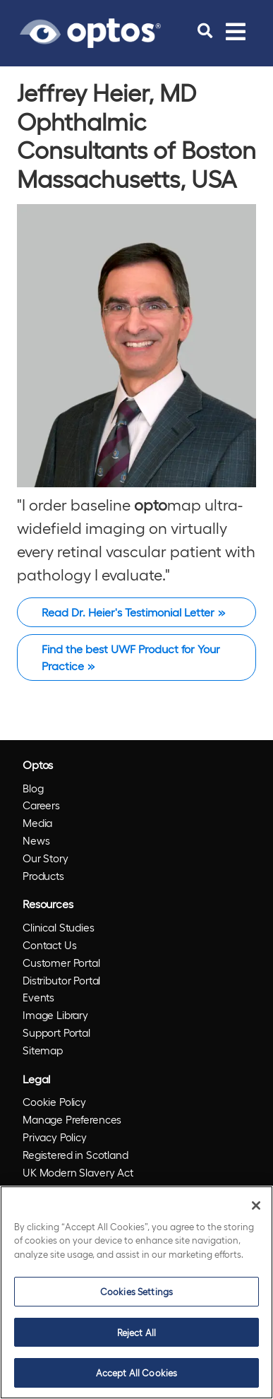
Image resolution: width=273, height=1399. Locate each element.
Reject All (136, 1332)
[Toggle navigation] (235, 31)
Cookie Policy (54, 1101)
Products (43, 875)
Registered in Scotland (75, 1154)
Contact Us (50, 945)
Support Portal (56, 1032)
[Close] (256, 1205)
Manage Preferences (72, 1119)
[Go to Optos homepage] (90, 31)
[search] (205, 31)
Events (38, 997)
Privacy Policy (55, 1137)
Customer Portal (61, 962)
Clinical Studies (59, 927)
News (36, 840)
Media (37, 822)
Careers (41, 805)
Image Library (55, 1014)
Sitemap (43, 1050)
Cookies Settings (136, 1291)
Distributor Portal (61, 980)
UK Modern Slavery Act (78, 1172)
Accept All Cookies (136, 1372)
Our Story (45, 858)
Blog (33, 788)
